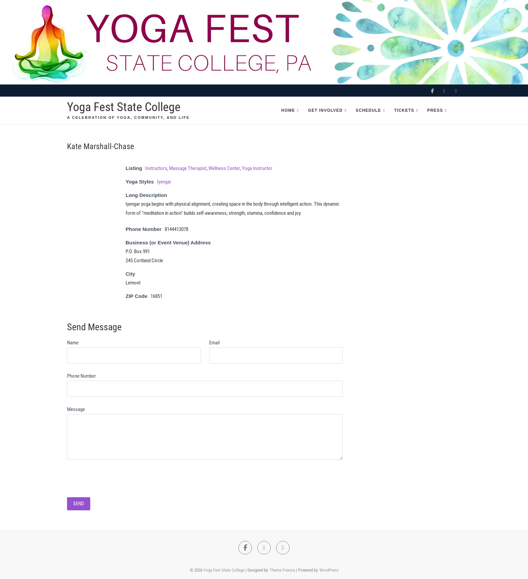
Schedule (368, 110)
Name (72, 343)
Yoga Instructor (257, 168)
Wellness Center (224, 168)
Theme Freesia (282, 570)
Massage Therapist (187, 168)
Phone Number (81, 376)
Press (435, 110)
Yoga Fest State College (123, 107)
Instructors (156, 168)
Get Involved (325, 110)
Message (76, 409)
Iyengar (164, 182)
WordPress (329, 570)
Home (288, 110)
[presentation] (118, 476)
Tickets (404, 110)
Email (214, 343)
